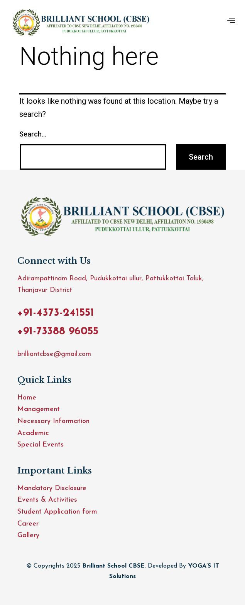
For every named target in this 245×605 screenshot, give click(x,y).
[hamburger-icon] (231, 21)
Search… (32, 134)
